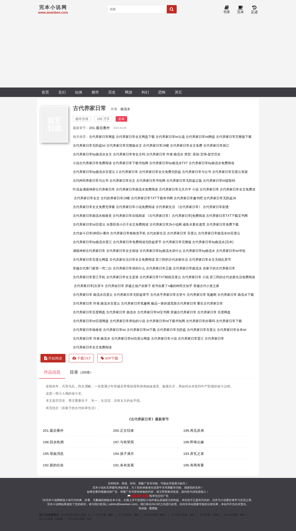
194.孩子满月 (123, 454)
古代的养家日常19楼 (115, 198)
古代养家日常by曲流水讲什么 (160, 251)
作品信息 (52, 372)
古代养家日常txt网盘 (200, 137)
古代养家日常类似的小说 (127, 321)
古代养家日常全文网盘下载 (135, 137)
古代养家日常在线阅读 (129, 215)
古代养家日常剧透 (216, 207)
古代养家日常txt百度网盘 (91, 321)
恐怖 (162, 92)
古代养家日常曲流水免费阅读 (137, 189)
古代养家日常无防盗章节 (131, 294)
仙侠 (78, 92)
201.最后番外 (99, 128)
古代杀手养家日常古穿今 (168, 294)
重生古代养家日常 (210, 303)
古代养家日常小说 (164, 338)
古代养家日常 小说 (195, 277)
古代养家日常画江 (216, 145)
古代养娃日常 (114, 286)
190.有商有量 (193, 465)
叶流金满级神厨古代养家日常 (94, 189)
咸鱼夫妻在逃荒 (194, 224)
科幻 (145, 92)
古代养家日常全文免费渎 (237, 189)
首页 (45, 92)
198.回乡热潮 (53, 442)
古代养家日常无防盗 (171, 330)
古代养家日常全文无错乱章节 (210, 259)
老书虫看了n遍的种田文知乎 (172, 286)
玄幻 (62, 92)
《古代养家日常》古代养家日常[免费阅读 (175, 215)
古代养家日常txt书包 (230, 251)
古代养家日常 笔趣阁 (202, 294)
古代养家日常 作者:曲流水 (91, 338)
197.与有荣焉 (123, 442)
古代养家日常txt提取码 (219, 180)
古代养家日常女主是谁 (122, 277)
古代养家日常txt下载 (141, 330)
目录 (81, 372)
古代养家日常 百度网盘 (214, 312)
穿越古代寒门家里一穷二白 (92, 268)
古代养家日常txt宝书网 (153, 312)
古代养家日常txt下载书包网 (165, 321)
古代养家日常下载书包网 (130, 163)
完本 (240, 10)
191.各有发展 (123, 465)
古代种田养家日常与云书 (90, 180)
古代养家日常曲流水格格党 (92, 215)
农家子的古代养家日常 (219, 268)
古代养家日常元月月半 (175, 189)
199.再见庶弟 (193, 430)
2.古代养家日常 (127, 172)
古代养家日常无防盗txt (89, 145)
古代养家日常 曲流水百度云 (93, 294)
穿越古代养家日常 (183, 312)
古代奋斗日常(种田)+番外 (91, 233)
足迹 (254, 10)
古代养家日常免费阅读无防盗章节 (137, 242)
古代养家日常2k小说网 (165, 224)
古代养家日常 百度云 (182, 233)
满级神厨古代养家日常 (89, 251)
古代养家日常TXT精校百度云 (160, 277)
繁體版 (153, 508)
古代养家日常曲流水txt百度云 (219, 233)
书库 (226, 10)
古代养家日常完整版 (176, 242)
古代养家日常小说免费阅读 (135, 207)
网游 (128, 92)
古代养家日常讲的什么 (129, 268)
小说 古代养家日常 (205, 189)
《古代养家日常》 (189, 207)
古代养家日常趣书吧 (188, 198)
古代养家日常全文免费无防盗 (160, 172)
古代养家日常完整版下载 (234, 137)
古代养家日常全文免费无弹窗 (94, 207)
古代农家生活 (156, 233)
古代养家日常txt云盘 (170, 137)
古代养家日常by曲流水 (198, 251)
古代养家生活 (165, 207)
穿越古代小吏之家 (206, 286)
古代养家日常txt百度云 (89, 224)
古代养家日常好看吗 (200, 321)
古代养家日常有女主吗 (129, 154)
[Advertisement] (148, 53)
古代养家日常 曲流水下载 (235, 294)
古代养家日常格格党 (87, 330)
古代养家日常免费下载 (222, 224)
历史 (112, 92)
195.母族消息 (53, 454)
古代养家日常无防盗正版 (184, 180)
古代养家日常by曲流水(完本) (212, 242)
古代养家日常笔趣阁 (135, 303)
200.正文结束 (123, 430)
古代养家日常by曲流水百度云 (94, 172)
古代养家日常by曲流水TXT (168, 163)
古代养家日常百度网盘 (89, 312)
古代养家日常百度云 (201, 330)
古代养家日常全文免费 (186, 145)
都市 (95, 92)
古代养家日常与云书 (196, 172)
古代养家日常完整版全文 (124, 145)
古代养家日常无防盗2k (220, 198)
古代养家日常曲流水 (187, 268)
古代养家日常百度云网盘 (90, 259)
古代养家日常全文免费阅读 (92, 347)
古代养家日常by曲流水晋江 (92, 242)
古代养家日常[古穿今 (89, 286)
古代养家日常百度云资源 (230, 172)
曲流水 (125, 109)
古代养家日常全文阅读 (122, 251)
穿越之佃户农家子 (138, 286)
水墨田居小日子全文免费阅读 (127, 224)
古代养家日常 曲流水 (121, 312)
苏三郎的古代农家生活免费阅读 (232, 277)
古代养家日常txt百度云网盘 (130, 338)
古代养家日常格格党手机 (128, 233)
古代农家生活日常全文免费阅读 (132, 259)
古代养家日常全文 (87, 198)
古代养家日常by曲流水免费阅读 (211, 163)
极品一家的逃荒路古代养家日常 (173, 303)
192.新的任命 (53, 465)
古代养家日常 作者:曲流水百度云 (96, 303)
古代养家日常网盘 (102, 137)
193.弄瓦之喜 (193, 454)
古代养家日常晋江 (191, 338)
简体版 (143, 508)
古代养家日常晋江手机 (89, 277)
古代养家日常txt (114, 330)
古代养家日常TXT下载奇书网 (152, 198)
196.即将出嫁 (193, 442)
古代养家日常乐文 (122, 180)
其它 (178, 92)
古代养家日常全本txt (231, 330)
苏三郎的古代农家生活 (172, 259)
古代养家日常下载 (229, 321)
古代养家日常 (214, 338)
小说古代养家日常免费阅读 (92, 163)
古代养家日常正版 (159, 268)
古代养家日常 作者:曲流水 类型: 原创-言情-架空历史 (183, 154)
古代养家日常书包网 (150, 180)
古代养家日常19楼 (156, 145)
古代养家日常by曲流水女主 (92, 154)
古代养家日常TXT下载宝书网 (227, 215)
